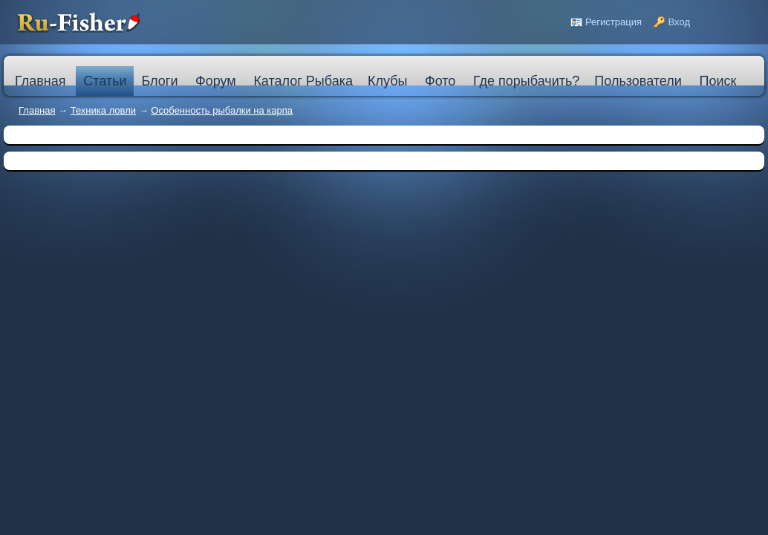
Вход (679, 21)
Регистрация (613, 21)
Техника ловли (103, 110)
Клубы (387, 81)
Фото (440, 81)
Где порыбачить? (526, 81)
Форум (215, 81)
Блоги (159, 81)
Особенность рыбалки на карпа (222, 110)
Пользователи (637, 81)
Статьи (104, 81)
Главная (37, 110)
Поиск (717, 81)
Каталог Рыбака (303, 81)
